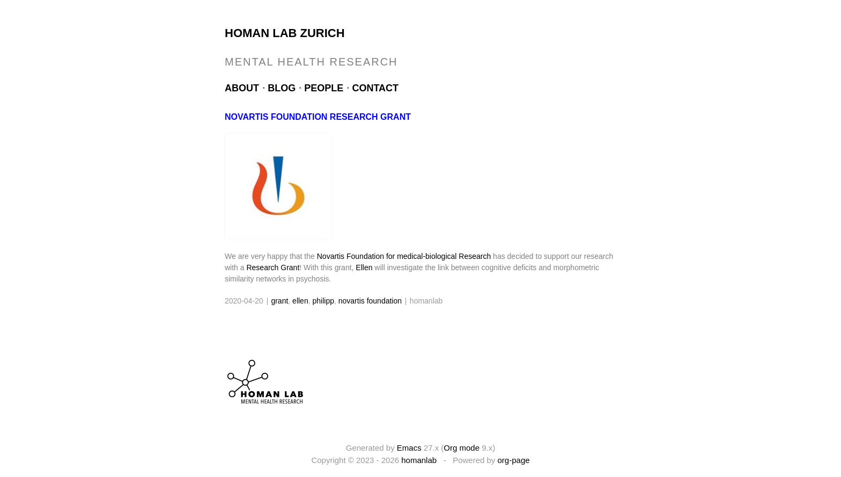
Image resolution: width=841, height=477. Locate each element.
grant (279, 301)
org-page (514, 460)
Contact (375, 88)
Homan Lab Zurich (285, 33)
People (323, 88)
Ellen (364, 267)
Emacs (409, 447)
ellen (300, 301)
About (242, 88)
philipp (323, 301)
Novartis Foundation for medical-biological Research (404, 256)
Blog (282, 88)
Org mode (461, 447)
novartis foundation (370, 301)
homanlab (419, 460)
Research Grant (272, 267)
